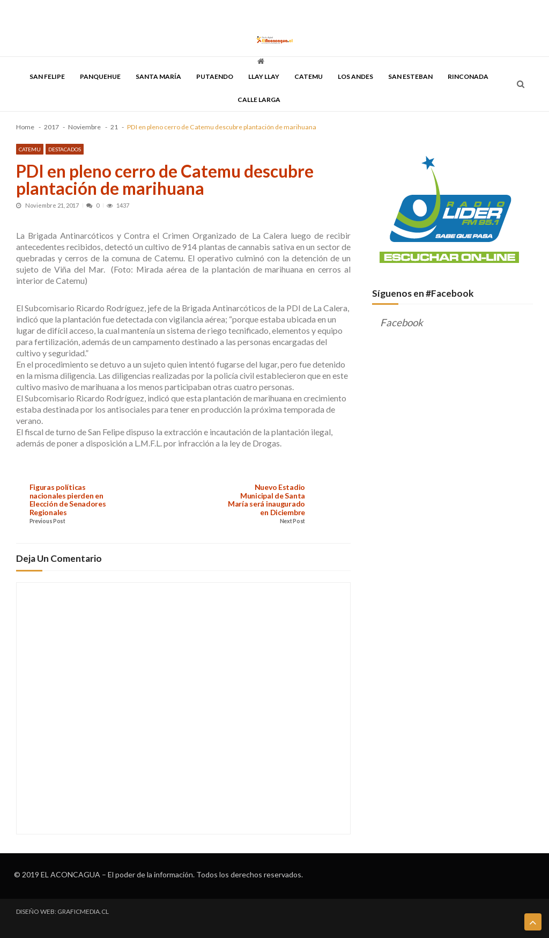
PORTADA (29, 12)
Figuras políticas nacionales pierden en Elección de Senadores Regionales (67, 500)
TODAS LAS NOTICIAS (78, 12)
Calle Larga (259, 100)
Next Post (292, 521)
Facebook (401, 322)
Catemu (308, 76)
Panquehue (100, 76)
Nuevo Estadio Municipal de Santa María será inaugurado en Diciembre (266, 500)
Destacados (64, 149)
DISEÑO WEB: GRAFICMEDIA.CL (62, 911)
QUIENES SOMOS (309, 12)
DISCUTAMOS (260, 12)
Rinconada (468, 76)
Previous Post (47, 521)
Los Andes (355, 76)
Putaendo (214, 76)
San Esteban (410, 76)
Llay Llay (263, 76)
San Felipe (47, 76)
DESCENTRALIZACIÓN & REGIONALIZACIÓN (174, 12)
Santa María (158, 76)
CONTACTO (355, 12)
